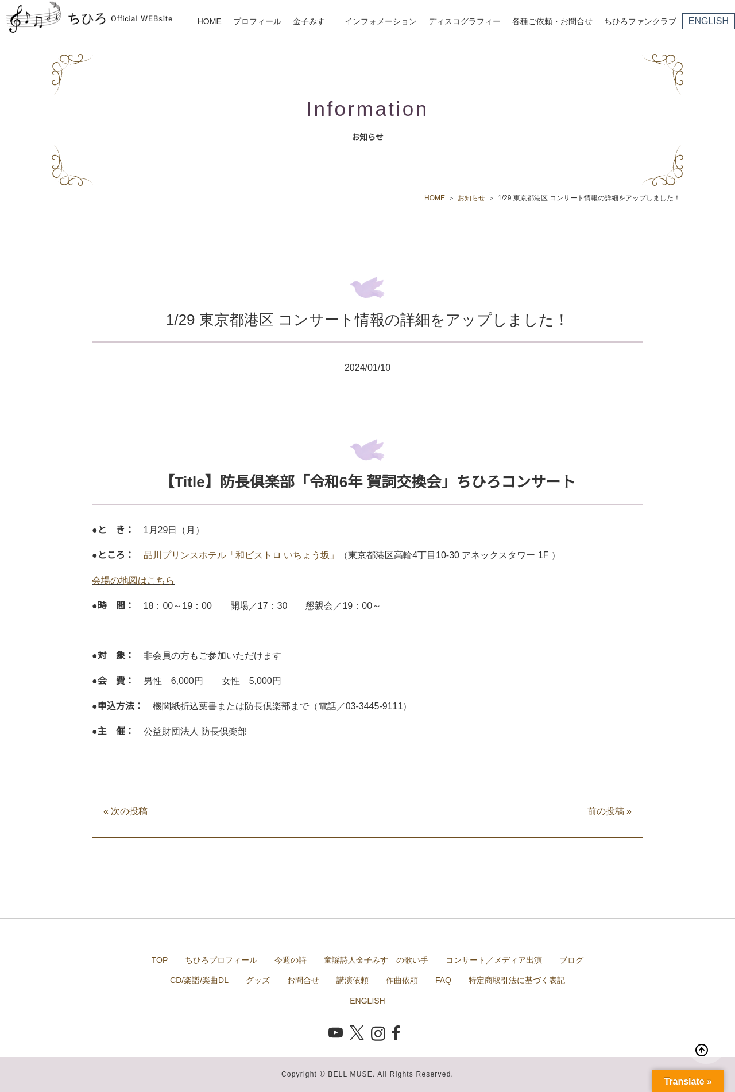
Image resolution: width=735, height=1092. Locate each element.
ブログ (571, 960)
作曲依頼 (402, 980)
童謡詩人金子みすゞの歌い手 (376, 960)
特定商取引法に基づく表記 (517, 980)
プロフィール (257, 21)
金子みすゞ (313, 21)
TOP (160, 960)
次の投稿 (125, 811)
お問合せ (303, 980)
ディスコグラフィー (464, 21)
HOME (210, 21)
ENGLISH (708, 21)
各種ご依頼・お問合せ (552, 21)
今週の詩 (290, 960)
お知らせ (471, 198)
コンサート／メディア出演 (494, 960)
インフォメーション (381, 21)
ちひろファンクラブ (640, 21)
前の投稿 (609, 811)
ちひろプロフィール (221, 960)
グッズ (258, 980)
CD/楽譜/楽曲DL (199, 980)
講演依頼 (352, 980)
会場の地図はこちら (133, 580)
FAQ (443, 980)
